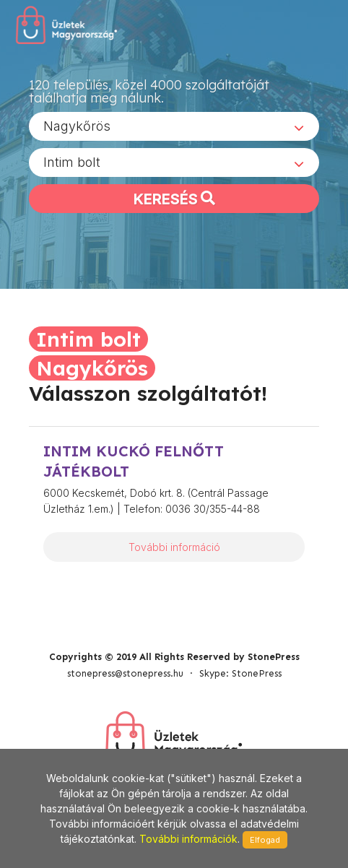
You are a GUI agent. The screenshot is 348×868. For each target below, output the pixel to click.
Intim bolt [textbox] (71, 162)
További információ (174, 547)
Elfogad (265, 840)
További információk (188, 839)
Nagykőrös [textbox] (76, 126)
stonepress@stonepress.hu (125, 673)
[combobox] (174, 126)
